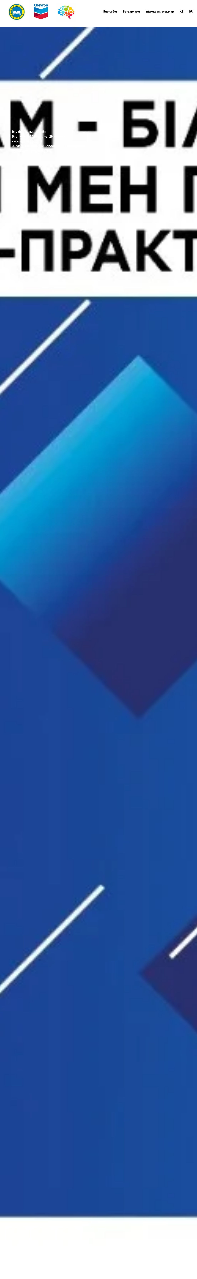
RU (191, 11)
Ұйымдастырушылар (160, 11)
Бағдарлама (131, 11)
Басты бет (110, 11)
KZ (181, 11)
